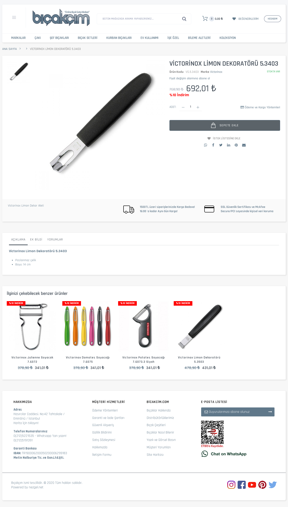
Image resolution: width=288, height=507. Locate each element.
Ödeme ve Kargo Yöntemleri (262, 107)
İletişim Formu (101, 454)
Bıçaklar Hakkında (159, 410)
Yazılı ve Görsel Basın (161, 440)
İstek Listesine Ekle (226, 138)
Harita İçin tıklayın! (26, 423)
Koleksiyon (228, 38)
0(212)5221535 (24, 436)
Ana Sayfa (9, 49)
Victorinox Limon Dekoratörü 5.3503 (199, 360)
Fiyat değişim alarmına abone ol (189, 78)
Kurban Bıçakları (119, 38)
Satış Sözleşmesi (103, 440)
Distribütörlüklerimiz (160, 418)
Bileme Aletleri (199, 38)
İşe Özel (173, 38)
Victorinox (216, 72)
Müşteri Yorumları (159, 447)
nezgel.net (36, 487)
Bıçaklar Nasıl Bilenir (160, 432)
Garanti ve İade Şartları (108, 418)
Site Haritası (155, 454)
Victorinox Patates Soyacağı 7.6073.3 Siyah (143, 360)
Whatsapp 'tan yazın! (51, 436)
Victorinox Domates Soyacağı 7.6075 (88, 360)
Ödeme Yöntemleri (105, 410)
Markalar (18, 38)
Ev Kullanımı (149, 38)
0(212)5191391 (23, 440)
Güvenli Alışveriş (103, 425)
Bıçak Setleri (87, 38)
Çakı (38, 38)
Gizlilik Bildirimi (102, 432)
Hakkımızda (99, 447)
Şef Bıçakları (59, 38)
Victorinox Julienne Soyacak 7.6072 (32, 360)
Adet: (172, 107)
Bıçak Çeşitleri (156, 425)
